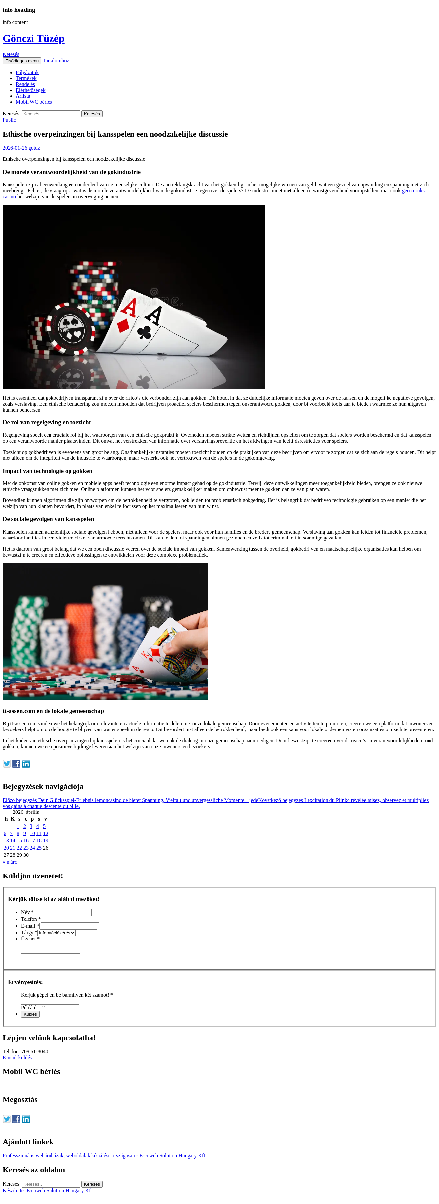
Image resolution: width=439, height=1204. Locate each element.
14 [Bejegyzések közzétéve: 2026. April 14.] (12, 840)
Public (9, 120)
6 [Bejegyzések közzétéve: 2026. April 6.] (5, 833)
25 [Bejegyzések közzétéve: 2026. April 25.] (39, 848)
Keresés (11, 54)
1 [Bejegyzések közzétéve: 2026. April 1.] (18, 826)
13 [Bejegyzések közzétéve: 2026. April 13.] (6, 840)
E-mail (30, 926)
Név (27, 912)
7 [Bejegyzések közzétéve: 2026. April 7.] (11, 833)
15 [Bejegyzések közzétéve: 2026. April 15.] (19, 840)
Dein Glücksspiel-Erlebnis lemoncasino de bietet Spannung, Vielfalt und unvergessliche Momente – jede (130, 800)
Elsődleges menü (22, 60)
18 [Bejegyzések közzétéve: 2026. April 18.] (39, 840)
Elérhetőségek (31, 90)
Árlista (23, 96)
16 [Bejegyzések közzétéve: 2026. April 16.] (26, 840)
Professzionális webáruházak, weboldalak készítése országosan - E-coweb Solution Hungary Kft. (105, 1157)
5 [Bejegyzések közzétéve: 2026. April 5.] (44, 826)
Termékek (26, 78)
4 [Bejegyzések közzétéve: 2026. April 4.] (37, 826)
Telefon (31, 919)
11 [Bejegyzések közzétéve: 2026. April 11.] (38, 833)
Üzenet (30, 938)
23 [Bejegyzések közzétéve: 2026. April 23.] (26, 848)
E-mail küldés (17, 1059)
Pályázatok (27, 72)
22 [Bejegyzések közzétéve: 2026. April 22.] (19, 848)
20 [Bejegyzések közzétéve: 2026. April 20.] (6, 848)
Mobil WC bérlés (34, 102)
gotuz (34, 148)
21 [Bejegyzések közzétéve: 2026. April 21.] (12, 848)
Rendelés (25, 84)
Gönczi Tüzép (34, 38)
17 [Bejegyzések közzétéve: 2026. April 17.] (32, 840)
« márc (10, 862)
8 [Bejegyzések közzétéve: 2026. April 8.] (18, 833)
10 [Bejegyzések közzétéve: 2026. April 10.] (32, 833)
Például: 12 (33, 1009)
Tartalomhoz (56, 60)
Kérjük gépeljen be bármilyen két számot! (67, 997)
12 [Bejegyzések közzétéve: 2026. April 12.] (45, 833)
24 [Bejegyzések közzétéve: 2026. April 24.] (32, 848)
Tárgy (29, 932)
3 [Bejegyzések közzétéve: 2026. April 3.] (31, 826)
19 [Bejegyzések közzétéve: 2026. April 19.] (45, 840)
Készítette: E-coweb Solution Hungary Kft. (48, 1192)
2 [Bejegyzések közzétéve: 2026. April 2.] (24, 826)
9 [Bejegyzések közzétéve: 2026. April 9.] (24, 833)
